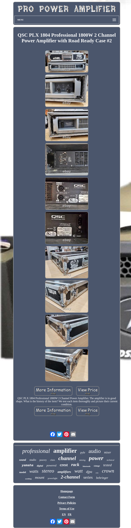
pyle (82, 452)
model (22, 472)
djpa (89, 472)
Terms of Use (66, 508)
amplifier (65, 450)
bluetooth (86, 466)
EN (64, 514)
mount (39, 477)
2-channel (70, 477)
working (28, 479)
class (52, 460)
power (96, 458)
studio (32, 459)
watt (78, 471)
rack (75, 464)
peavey (43, 460)
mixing (82, 460)
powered (51, 465)
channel (67, 458)
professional (36, 451)
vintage (97, 466)
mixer (107, 452)
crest (64, 465)
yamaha (27, 465)
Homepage (67, 491)
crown (108, 471)
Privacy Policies (66, 502)
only (97, 473)
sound (22, 459)
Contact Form (67, 497)
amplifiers (64, 472)
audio (95, 451)
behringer (102, 478)
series (88, 477)
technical (110, 460)
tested (107, 465)
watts (33, 471)
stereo (48, 471)
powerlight (52, 478)
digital (40, 466)
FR (69, 514)
